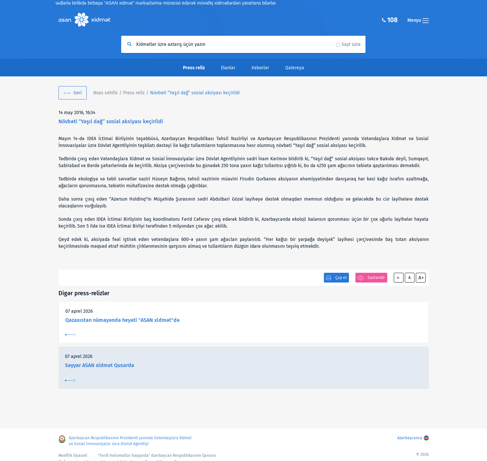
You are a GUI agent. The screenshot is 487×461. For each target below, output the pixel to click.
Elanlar (228, 68)
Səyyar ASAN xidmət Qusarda (99, 365)
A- (398, 277)
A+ (421, 278)
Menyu (418, 20)
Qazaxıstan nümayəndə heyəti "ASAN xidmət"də (122, 320)
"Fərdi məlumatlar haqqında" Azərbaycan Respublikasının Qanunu (157, 455)
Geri (77, 93)
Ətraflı (70, 334)
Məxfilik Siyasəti (72, 455)
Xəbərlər (260, 68)
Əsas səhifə (105, 93)
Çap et (341, 277)
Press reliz (134, 93)
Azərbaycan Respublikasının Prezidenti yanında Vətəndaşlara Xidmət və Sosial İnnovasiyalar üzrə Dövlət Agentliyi (130, 441)
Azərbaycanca (409, 438)
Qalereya (294, 68)
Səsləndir (376, 277)
